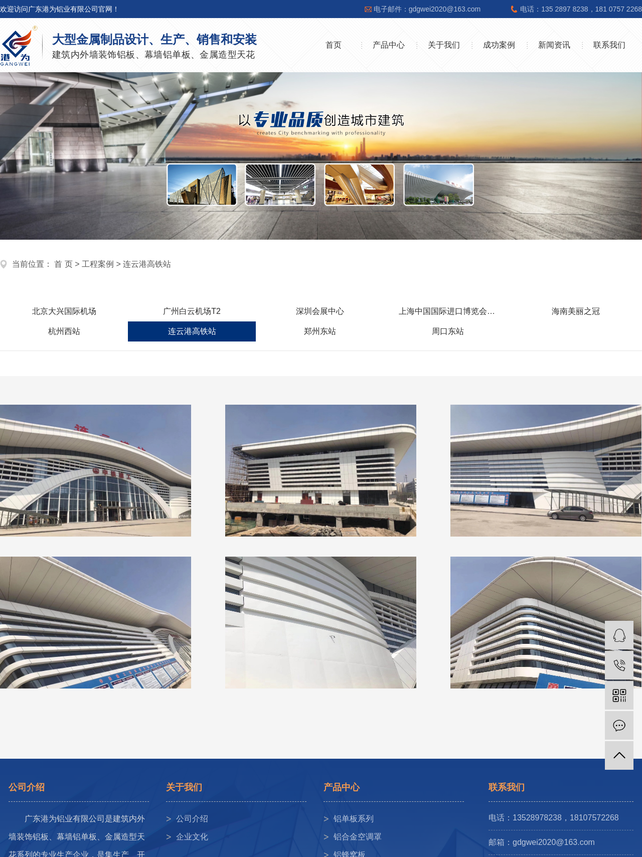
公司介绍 (192, 818)
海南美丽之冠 (576, 311)
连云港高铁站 (147, 264)
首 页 (63, 264)
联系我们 (609, 45)
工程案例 (98, 264)
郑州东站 (320, 331)
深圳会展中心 (320, 311)
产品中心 (389, 45)
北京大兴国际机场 (64, 311)
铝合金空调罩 (358, 836)
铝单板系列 (354, 818)
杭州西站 (64, 331)
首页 (334, 45)
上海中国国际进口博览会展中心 (455, 311)
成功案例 (499, 45)
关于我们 (444, 45)
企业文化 (192, 836)
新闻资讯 (554, 45)
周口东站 (448, 331)
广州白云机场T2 (192, 311)
